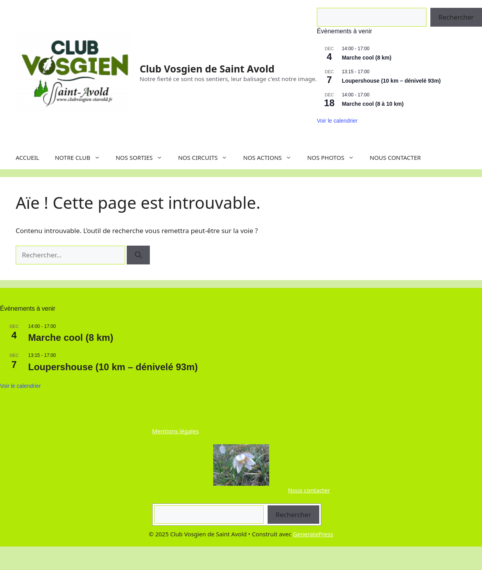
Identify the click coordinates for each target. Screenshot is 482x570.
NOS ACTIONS (271, 157)
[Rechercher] (138, 255)
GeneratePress (313, 534)
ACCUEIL (27, 157)
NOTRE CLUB (81, 157)
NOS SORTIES (143, 157)
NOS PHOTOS (334, 157)
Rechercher (293, 514)
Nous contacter (309, 490)
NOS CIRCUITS (206, 157)
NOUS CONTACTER (395, 157)
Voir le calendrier (337, 121)
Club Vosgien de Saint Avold (207, 68)
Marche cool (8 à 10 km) (373, 104)
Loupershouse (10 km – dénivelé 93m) (391, 81)
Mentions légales (175, 431)
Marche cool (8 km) (367, 57)
